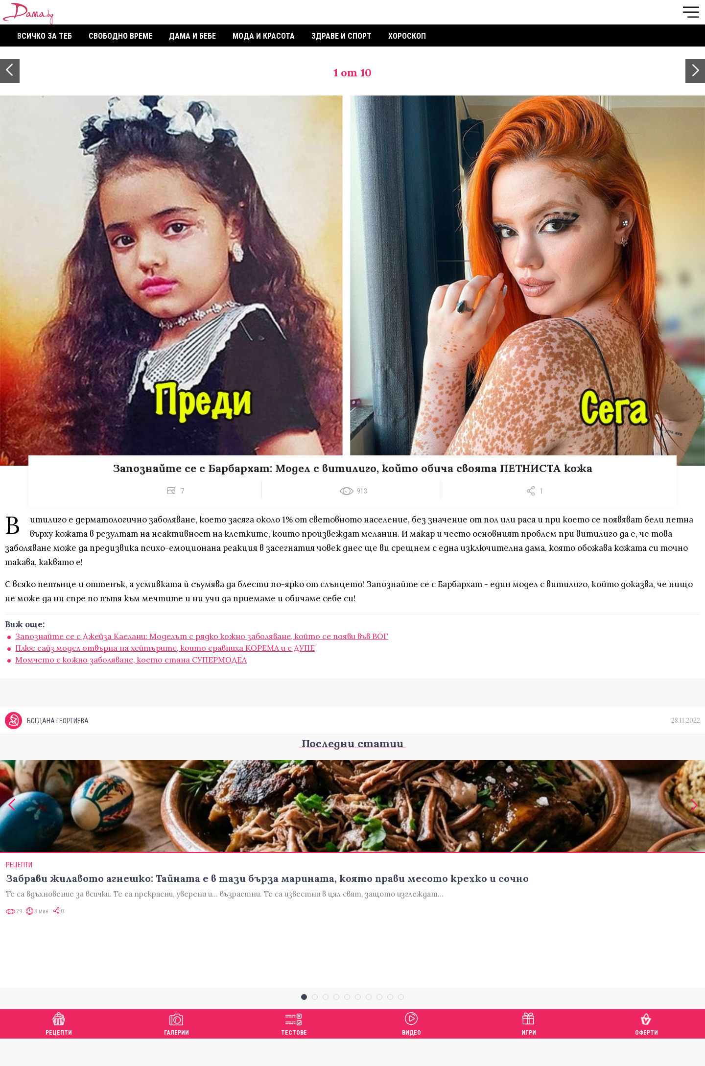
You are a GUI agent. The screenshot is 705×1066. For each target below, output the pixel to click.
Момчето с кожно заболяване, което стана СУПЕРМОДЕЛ (131, 659)
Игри (528, 1049)
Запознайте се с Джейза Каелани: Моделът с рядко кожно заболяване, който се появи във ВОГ (201, 636)
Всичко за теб (44, 36)
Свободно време (120, 36)
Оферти (646, 1049)
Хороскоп (407, 36)
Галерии (176, 1049)
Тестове (294, 1049)
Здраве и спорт (341, 36)
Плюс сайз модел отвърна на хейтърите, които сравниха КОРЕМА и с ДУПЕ (165, 648)
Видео (411, 1049)
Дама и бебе (192, 36)
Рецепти (59, 1049)
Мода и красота (264, 36)
